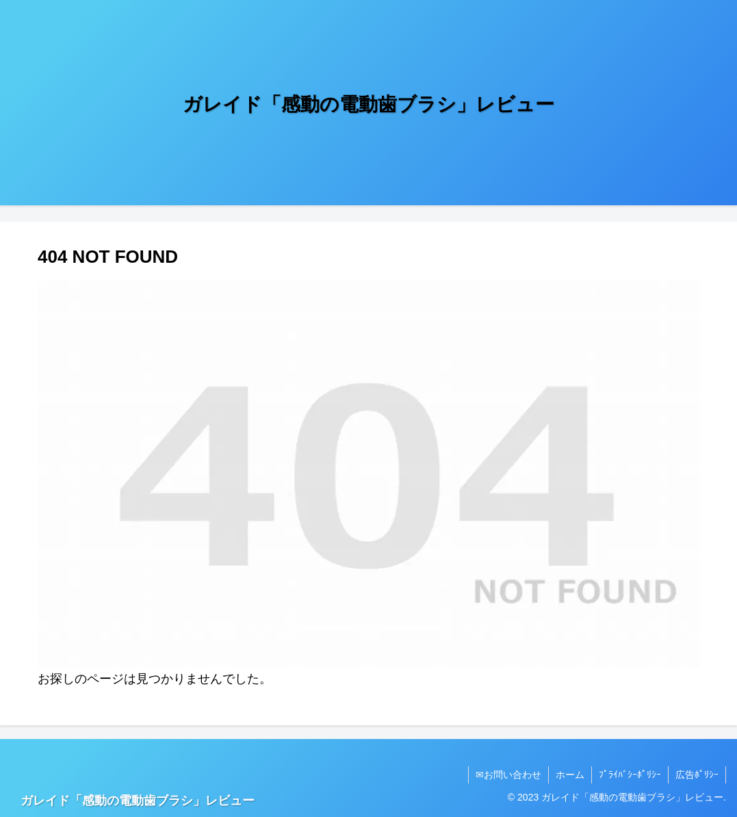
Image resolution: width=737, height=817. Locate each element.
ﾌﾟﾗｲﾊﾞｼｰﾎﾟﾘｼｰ (630, 774)
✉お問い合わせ (508, 774)
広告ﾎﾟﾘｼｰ (697, 774)
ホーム (570, 774)
